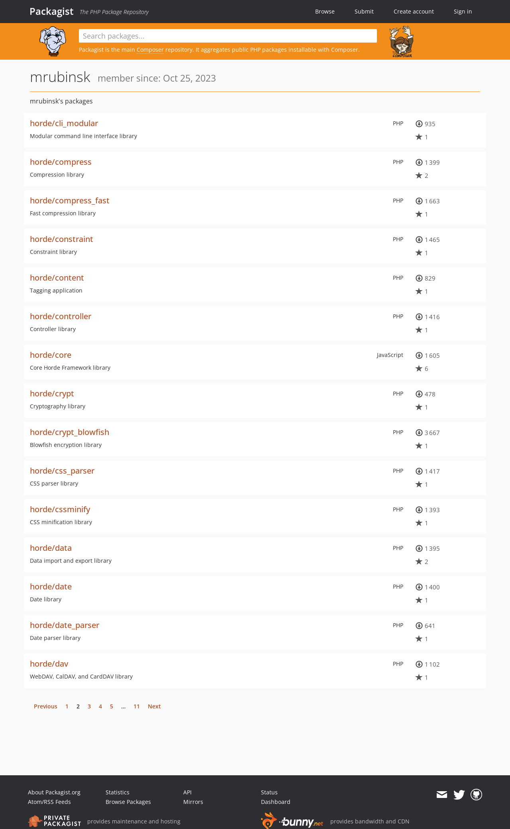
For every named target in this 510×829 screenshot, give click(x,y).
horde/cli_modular (64, 123)
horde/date (51, 586)
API (187, 792)
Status (269, 792)
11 (136, 706)
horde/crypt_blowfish (69, 432)
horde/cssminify (60, 509)
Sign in (463, 11)
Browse (325, 11)
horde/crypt (52, 393)
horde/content (57, 277)
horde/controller (60, 316)
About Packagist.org (54, 792)
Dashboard (275, 802)
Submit (364, 11)
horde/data (51, 547)
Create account (414, 11)
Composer (150, 49)
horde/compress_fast (70, 200)
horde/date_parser (64, 625)
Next (154, 706)
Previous (45, 706)
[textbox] (228, 36)
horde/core (50, 354)
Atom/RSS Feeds (49, 802)
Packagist (51, 11)
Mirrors (193, 802)
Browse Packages (128, 802)
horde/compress (61, 161)
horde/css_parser (62, 470)
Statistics (117, 792)
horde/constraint (61, 239)
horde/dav (49, 663)
